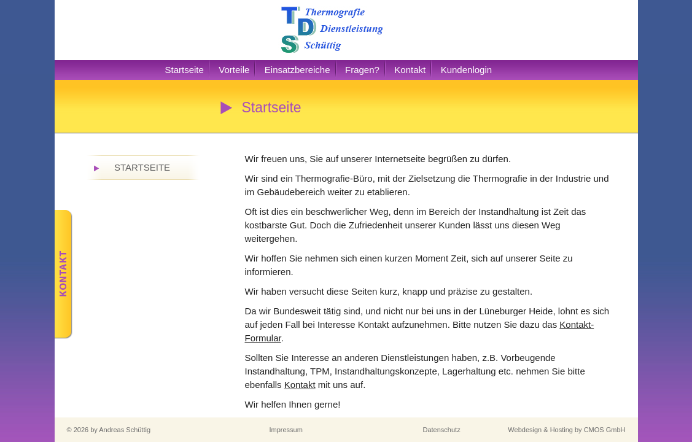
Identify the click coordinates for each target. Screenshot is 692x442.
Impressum (286, 429)
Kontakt (410, 69)
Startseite (184, 69)
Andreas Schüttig (124, 429)
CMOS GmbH (605, 429)
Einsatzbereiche (297, 69)
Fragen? (362, 69)
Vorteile (234, 69)
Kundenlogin (466, 69)
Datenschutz (442, 429)
